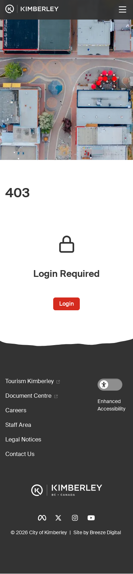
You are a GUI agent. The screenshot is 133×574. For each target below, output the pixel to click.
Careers (15, 410)
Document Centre (28, 395)
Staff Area (18, 425)
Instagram (75, 518)
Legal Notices (23, 439)
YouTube (91, 518)
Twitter (58, 518)
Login (66, 303)
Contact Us (19, 454)
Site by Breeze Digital (97, 532)
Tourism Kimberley (29, 381)
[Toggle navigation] (122, 9)
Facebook (42, 518)
